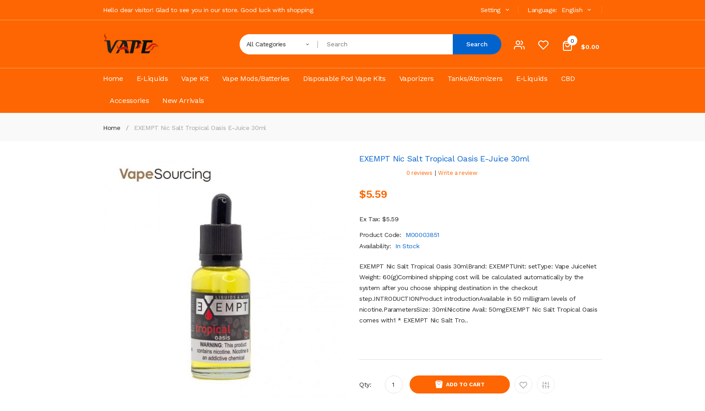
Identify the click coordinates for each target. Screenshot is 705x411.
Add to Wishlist (523, 384)
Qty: (365, 384)
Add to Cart (465, 384)
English (577, 9)
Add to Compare (546, 384)
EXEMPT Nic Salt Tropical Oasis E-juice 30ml (200, 127)
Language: (542, 9)
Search (477, 44)
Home (111, 127)
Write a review (457, 173)
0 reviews (419, 173)
